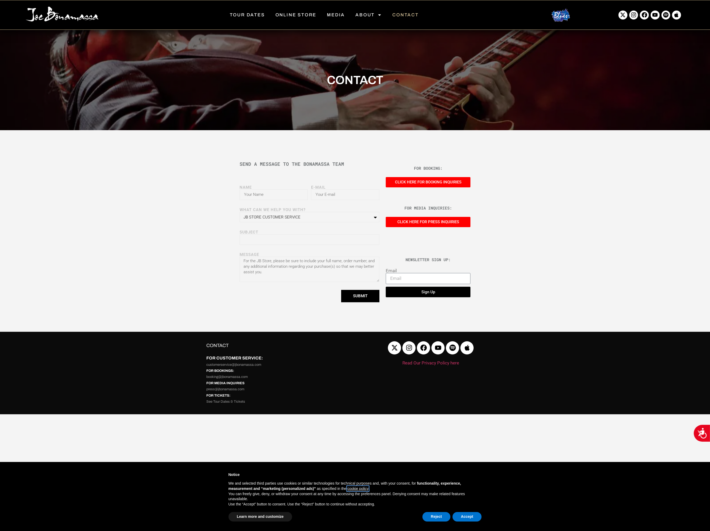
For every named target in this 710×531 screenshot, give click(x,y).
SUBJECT (249, 232)
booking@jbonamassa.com (227, 377)
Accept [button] (467, 516)
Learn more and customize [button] (260, 516)
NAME (246, 187)
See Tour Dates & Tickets (225, 401)
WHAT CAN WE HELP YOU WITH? (273, 210)
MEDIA (336, 14)
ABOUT (368, 15)
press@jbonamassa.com (225, 389)
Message (249, 255)
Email (391, 271)
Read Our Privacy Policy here (430, 363)
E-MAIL (318, 187)
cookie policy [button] (357, 488)
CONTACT (405, 14)
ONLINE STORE (296, 14)
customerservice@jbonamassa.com (233, 365)
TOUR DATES (247, 14)
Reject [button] (436, 516)
